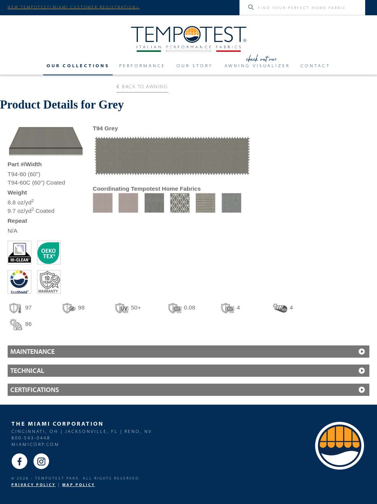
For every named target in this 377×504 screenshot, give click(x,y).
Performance (142, 65)
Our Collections (78, 65)
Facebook (19, 461)
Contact (315, 65)
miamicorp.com (35, 444)
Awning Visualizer (257, 65)
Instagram (41, 461)
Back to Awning (142, 86)
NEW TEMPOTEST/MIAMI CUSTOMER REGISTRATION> (74, 7)
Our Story (194, 65)
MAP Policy (78, 485)
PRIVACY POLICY (33, 485)
